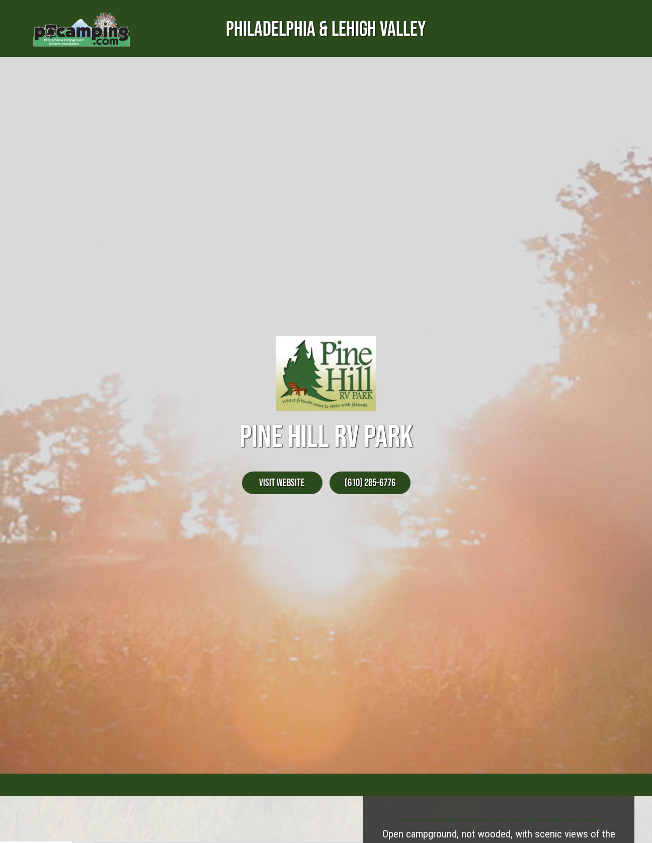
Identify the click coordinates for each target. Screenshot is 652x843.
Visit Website (282, 482)
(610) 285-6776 (370, 482)
